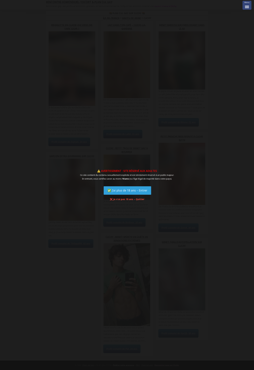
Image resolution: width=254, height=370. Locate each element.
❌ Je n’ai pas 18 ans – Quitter (127, 199)
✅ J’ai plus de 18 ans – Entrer (127, 190)
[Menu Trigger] (246, 5)
